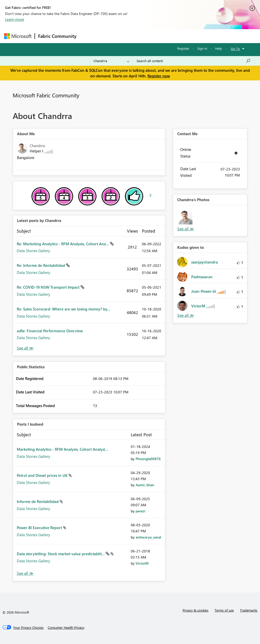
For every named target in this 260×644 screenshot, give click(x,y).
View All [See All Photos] (185, 229)
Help (218, 48)
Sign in (202, 48)
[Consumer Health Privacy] (66, 627)
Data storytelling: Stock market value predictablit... (61, 553)
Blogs (176, 36)
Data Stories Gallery (33, 250)
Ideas (131, 36)
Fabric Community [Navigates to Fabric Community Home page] (57, 36)
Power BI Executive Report (40, 527)
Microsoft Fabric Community (46, 95)
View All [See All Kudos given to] (185, 315)
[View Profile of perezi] (140, 511)
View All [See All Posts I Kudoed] (25, 573)
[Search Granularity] (111, 61)
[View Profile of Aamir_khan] (145, 484)
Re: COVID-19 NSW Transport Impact (48, 287)
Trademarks (248, 610)
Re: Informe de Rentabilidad (41, 265)
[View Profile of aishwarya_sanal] (148, 537)
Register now (159, 75)
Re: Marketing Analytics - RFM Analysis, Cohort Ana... (63, 243)
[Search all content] (193, 61)
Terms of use (224, 610)
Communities (153, 36)
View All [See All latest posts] (25, 348)
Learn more (14, 19)
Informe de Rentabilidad (38, 501)
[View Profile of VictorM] (142, 563)
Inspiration (110, 36)
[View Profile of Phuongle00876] (148, 458)
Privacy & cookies (195, 610)
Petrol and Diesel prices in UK (43, 475)
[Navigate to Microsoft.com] (17, 36)
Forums (88, 36)
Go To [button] (235, 48)
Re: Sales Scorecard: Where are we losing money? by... (63, 308)
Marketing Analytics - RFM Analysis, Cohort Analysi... (62, 449)
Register (183, 48)
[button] (185, 217)
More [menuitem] (194, 36)
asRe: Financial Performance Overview (50, 330)
